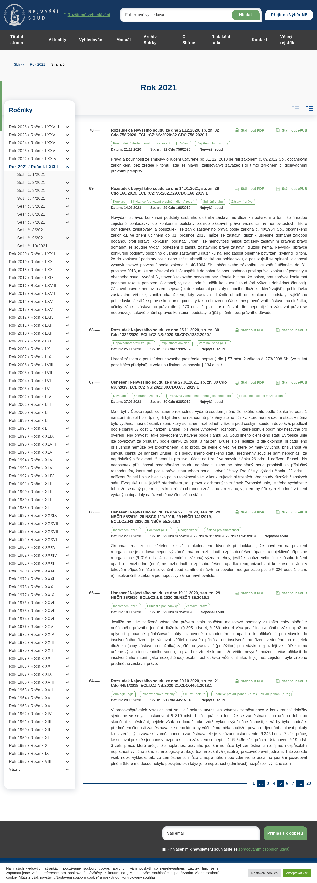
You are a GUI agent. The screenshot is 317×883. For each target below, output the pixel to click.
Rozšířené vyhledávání (86, 15)
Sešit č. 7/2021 (31, 222)
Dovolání (119, 396)
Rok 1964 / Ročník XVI (30, 698)
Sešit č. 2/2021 (31, 182)
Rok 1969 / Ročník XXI (30, 658)
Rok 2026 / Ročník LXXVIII (34, 127)
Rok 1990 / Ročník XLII (31, 492)
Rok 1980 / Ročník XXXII (32, 571)
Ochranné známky (147, 396)
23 (308, 783)
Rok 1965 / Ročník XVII (31, 690)
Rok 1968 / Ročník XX (29, 666)
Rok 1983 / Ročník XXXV (32, 547)
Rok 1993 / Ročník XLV (31, 468)
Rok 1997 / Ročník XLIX (31, 436)
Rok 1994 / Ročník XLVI (31, 460)
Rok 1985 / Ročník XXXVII (33, 531)
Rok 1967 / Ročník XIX (30, 674)
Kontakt (259, 40)
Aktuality (57, 40)
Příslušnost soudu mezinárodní (261, 396)
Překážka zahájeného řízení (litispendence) (200, 396)
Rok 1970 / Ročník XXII (31, 650)
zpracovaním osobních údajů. (264, 849)
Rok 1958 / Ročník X (28, 745)
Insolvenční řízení (126, 530)
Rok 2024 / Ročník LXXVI (33, 143)
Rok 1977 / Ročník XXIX (31, 595)
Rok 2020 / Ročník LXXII (32, 254)
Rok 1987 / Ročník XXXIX (33, 515)
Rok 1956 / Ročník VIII (30, 761)
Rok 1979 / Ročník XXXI (31, 579)
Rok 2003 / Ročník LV (29, 389)
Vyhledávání (91, 40)
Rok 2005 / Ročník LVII (30, 373)
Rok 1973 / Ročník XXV (31, 627)
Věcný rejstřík (287, 40)
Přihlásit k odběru (285, 833)
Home (6, 65)
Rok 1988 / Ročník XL (29, 508)
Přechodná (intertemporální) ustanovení (141, 143)
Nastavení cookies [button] (264, 873)
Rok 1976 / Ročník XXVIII (33, 603)
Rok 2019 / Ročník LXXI (31, 262)
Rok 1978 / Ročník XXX (31, 587)
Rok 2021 (37, 64)
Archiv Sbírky (150, 40)
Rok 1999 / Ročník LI (28, 420)
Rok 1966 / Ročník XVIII (31, 682)
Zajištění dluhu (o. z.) (212, 143)
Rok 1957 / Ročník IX (29, 753)
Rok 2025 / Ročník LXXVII (33, 135)
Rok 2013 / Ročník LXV (31, 309)
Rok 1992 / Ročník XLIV (31, 476)
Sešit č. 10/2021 (32, 246)
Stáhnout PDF (249, 130)
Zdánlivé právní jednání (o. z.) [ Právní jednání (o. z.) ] (253, 694)
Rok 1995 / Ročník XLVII (32, 452)
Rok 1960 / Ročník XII (29, 730)
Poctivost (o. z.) (158, 530)
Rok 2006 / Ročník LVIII (31, 365)
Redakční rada (220, 40)
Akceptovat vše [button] (297, 873)
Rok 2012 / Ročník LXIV (31, 317)
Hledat (245, 15)
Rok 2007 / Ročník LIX (30, 357)
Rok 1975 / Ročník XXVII (32, 611)
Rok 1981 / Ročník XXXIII (33, 563)
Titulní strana (16, 40)
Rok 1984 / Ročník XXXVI (33, 539)
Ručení (184, 143)
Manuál (123, 40)
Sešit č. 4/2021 (31, 198)
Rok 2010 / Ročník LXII (31, 333)
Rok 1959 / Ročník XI (29, 738)
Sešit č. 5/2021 (31, 206)
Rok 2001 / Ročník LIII (30, 404)
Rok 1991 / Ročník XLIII (31, 484)
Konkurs (119, 201)
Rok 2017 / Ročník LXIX (31, 278)
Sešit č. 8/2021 (31, 230)
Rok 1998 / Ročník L (28, 428)
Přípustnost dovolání (175, 343)
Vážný (15, 769)
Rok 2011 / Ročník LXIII (31, 325)
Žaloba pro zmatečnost (222, 530)
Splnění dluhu (213, 201)
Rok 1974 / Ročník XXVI (31, 619)
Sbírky (19, 64)
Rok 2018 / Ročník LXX (31, 270)
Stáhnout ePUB (291, 130)
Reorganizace (188, 530)
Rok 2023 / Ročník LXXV (32, 151)
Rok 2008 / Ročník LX (29, 349)
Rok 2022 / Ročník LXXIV (33, 159)
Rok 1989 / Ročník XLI (30, 500)
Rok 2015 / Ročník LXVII (32, 293)
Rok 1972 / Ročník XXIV (31, 634)
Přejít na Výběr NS (289, 15)
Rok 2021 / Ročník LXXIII (33, 167)
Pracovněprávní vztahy (158, 694)
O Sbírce (188, 40)
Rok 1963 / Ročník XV (29, 706)
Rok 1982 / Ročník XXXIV (33, 555)
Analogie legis (123, 694)
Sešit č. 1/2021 (31, 174)
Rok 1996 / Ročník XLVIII (32, 444)
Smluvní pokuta (194, 694)
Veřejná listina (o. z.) (214, 343)
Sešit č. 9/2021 (31, 238)
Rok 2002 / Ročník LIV (30, 397)
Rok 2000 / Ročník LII (29, 412)
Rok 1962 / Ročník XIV (30, 714)
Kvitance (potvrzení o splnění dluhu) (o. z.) (164, 201)
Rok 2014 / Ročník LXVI (31, 301)
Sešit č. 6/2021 (31, 214)
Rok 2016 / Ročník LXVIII (32, 286)
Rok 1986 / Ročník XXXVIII (34, 523)
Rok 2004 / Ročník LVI (30, 381)
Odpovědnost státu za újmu (133, 343)
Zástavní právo (242, 201)
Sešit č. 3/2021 (31, 190)
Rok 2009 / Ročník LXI (30, 341)
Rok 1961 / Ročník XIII (30, 722)
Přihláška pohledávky (162, 606)
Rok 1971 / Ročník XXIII (31, 642)
